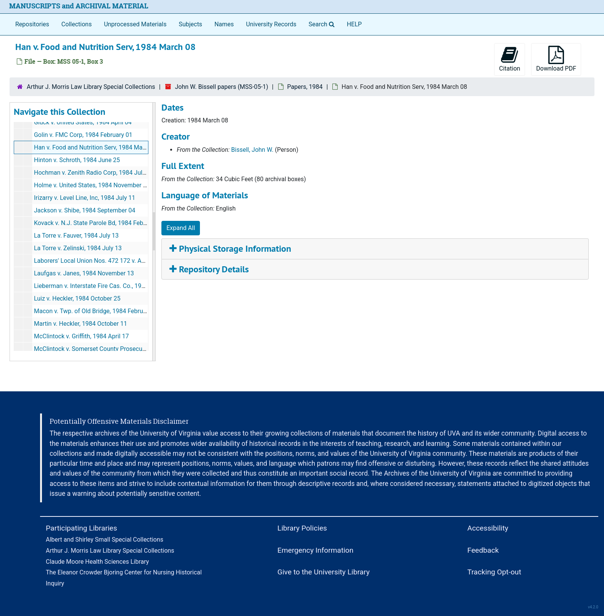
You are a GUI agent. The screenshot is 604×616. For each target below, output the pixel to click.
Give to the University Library (323, 572)
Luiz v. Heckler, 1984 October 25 (77, 298)
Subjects (190, 24)
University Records (271, 24)
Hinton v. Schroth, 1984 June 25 (77, 160)
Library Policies (302, 528)
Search (323, 23)
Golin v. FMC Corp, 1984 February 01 (83, 134)
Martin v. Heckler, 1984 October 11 (80, 323)
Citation (509, 59)
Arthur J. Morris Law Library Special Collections (91, 86)
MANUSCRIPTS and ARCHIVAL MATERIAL (78, 6)
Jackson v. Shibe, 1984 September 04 (84, 210)
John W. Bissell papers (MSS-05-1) (221, 86)
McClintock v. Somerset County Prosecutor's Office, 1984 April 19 (122, 348)
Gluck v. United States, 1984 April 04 (83, 122)
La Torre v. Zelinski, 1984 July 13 (78, 248)
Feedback (483, 550)
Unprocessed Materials (135, 24)
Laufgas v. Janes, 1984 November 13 (84, 273)
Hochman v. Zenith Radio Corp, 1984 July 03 (94, 172)
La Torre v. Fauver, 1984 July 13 (76, 235)
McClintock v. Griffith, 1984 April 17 (81, 336)
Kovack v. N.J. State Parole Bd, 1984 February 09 (99, 223)
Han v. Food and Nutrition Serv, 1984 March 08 (96, 147)
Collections (76, 24)
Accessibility (487, 528)
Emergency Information (315, 550)
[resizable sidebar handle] (153, 232)
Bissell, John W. (252, 149)
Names (224, 24)
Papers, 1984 (305, 86)
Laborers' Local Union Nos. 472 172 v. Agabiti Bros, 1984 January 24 (126, 260)
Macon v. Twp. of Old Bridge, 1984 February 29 (97, 311)
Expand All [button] (180, 228)
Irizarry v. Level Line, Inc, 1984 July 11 (84, 197)
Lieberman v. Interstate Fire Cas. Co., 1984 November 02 (110, 286)
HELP (354, 24)
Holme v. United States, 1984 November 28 (92, 185)
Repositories (32, 24)
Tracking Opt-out (494, 572)
